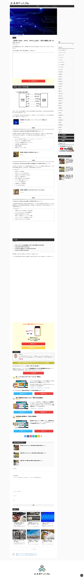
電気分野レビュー (40, 387)
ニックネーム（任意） (17, 491)
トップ (29, 6)
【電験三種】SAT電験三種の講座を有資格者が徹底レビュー (31, 460)
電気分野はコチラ (33, 347)
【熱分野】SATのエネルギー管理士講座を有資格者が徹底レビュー (32, 445)
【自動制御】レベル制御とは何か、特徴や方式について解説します (33, 541)
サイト (14, 500)
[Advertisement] (33, 229)
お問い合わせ (55, 6)
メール (14, 495)
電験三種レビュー (34, 408)
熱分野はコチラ (33, 343)
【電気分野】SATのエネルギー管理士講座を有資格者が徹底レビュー (33, 453)
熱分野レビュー (34, 387)
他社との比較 (47, 387)
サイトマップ (46, 6)
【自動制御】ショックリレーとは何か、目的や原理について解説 (33, 524)
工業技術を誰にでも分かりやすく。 (42, 576)
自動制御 (15, 468)
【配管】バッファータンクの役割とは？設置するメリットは (26, 553)
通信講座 (37, 6)
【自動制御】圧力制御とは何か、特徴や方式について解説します (47, 541)
